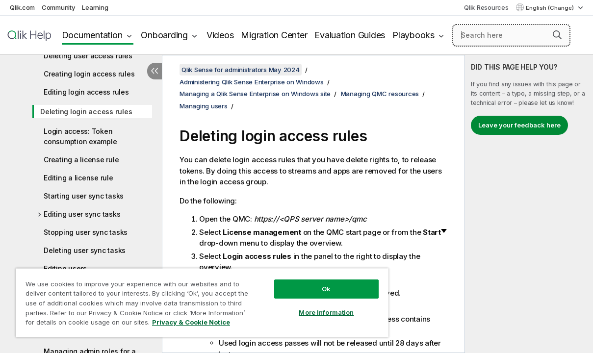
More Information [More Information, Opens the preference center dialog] (326, 312)
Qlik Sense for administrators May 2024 (240, 70)
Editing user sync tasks (82, 214)
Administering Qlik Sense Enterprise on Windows (252, 82)
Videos (220, 35)
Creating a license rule (81, 159)
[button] (557, 35)
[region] (202, 302)
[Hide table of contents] (154, 71)
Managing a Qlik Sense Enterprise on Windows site (255, 94)
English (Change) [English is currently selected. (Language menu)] (550, 7)
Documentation (92, 35)
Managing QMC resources (380, 94)
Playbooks (413, 35)
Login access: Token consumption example (80, 136)
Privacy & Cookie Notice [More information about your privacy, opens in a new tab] (191, 322)
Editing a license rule (78, 178)
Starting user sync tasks (84, 196)
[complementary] (529, 204)
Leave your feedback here (519, 125)
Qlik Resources (486, 7)
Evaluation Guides (349, 35)
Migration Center (274, 35)
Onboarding (164, 35)
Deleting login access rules (86, 111)
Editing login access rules (86, 92)
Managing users (204, 106)
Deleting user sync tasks (85, 250)
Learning (95, 7)
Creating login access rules (89, 74)
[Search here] (511, 35)
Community (59, 7)
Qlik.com (22, 7)
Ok (326, 289)
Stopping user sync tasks (86, 232)
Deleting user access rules (88, 55)
